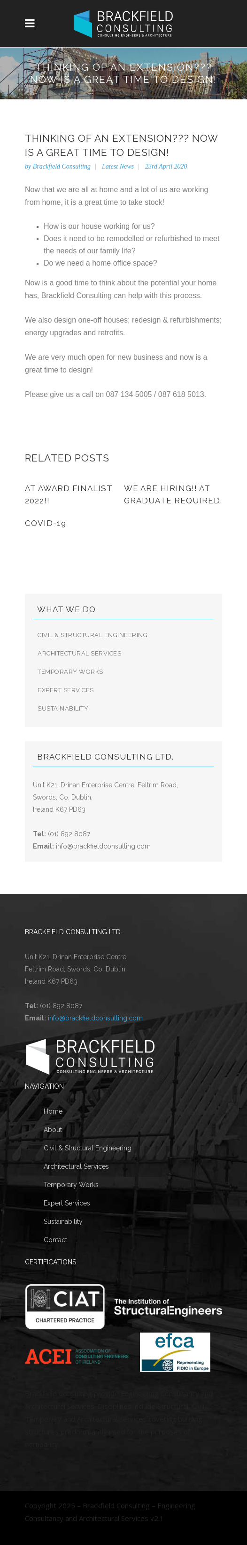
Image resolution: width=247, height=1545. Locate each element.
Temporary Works (70, 671)
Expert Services (66, 690)
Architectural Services (79, 653)
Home (53, 1111)
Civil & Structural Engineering (92, 635)
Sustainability (63, 708)
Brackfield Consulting (62, 166)
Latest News (118, 166)
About (53, 1129)
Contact (55, 1240)
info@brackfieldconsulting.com (103, 846)
